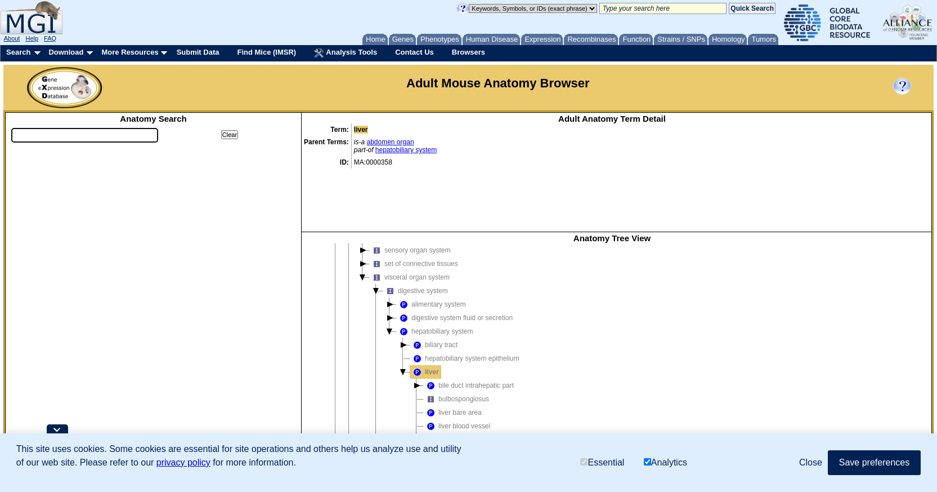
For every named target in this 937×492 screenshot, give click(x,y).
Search (18, 52)
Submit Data (198, 52)
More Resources (129, 52)
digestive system (415, 230)
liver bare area (453, 352)
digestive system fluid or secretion (455, 257)
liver (424, 311)
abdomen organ (390, 142)
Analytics (665, 462)
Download (65, 52)
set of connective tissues (414, 203)
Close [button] (810, 462)
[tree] (612, 332)
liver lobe (444, 379)
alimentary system (431, 244)
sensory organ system (410, 190)
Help (31, 38)
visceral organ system (410, 217)
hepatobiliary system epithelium (464, 298)
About (12, 38)
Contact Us (414, 52)
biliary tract (434, 284)
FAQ (50, 38)
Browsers (468, 52)
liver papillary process (463, 393)
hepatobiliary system (406, 150)
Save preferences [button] (874, 462)
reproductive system (420, 420)
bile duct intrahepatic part (469, 325)
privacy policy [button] (183, 462)
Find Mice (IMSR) (266, 52)
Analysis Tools (345, 53)
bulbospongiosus (456, 338)
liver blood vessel (457, 366)
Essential (602, 462)
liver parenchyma (457, 406)
